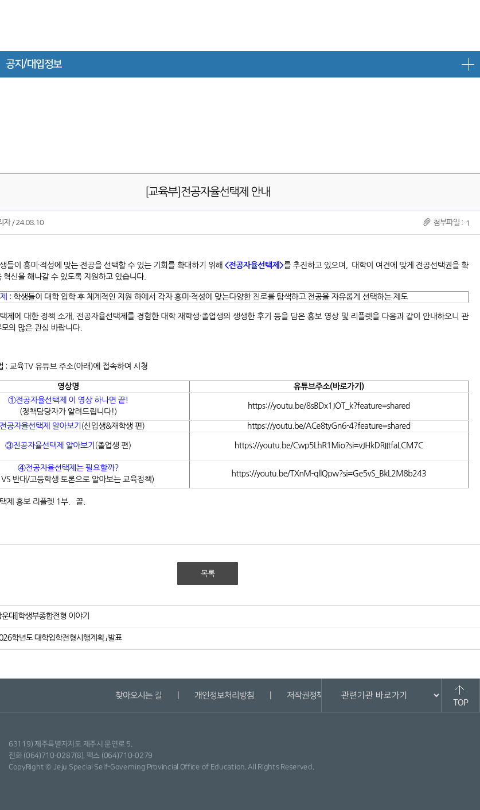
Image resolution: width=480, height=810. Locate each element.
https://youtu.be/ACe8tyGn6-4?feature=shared (329, 426)
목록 (207, 573)
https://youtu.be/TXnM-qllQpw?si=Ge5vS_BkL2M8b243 (329, 474)
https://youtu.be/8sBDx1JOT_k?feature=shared (329, 406)
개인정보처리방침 (224, 695)
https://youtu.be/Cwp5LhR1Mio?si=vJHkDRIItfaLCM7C (329, 445)
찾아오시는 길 (138, 695)
